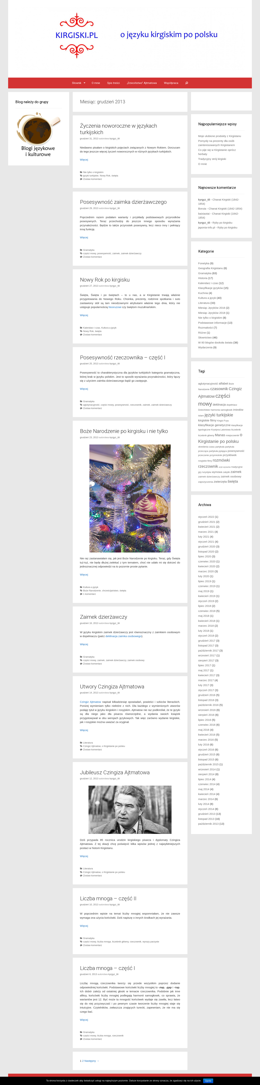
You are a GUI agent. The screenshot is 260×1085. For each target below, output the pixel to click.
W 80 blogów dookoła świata (215, 342)
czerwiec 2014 (207, 784)
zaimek (116, 253)
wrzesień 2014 (207, 769)
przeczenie (203, 455)
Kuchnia (203, 293)
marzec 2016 (206, 739)
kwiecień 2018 (206, 620)
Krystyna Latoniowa (221, 429)
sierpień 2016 (206, 714)
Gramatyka (88, 250)
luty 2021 (203, 536)
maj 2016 (203, 729)
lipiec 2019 (204, 581)
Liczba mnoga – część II (108, 898)
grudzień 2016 (206, 695)
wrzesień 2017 (207, 655)
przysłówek (230, 455)
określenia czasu (206, 447)
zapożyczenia (205, 481)
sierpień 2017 (206, 660)
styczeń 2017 (206, 690)
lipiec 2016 (204, 719)
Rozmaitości (205, 327)
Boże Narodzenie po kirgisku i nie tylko (124, 431)
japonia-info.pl (206, 227)
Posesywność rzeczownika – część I (122, 357)
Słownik (76, 83)
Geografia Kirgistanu (210, 268)
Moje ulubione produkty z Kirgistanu (219, 136)
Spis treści (113, 83)
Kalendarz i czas (91, 327)
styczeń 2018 (206, 635)
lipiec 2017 (204, 665)
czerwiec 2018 (207, 610)
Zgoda (208, 1081)
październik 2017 (208, 650)
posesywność (104, 253)
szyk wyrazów (225, 467)
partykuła (219, 447)
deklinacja (219, 404)
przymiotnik (216, 455)
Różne (202, 332)
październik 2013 (208, 823)
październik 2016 (208, 704)
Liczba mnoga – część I (107, 968)
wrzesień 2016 (207, 709)
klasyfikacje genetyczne (214, 425)
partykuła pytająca (218, 451)
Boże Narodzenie (92, 590)
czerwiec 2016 (207, 724)
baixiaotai (204, 213)
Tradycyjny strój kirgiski (212, 158)
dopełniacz (232, 405)
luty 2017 (203, 685)
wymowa (217, 472)
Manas (220, 435)
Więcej (84, 159)
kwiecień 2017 (206, 675)
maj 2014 (203, 789)
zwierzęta (220, 481)
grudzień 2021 (206, 521)
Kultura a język (108, 327)
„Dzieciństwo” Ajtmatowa (142, 83)
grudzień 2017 (206, 640)
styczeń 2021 (206, 541)
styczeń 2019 (206, 601)
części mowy (89, 253)
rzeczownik (135, 404)
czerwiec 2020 (207, 561)
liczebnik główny (120, 941)
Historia (202, 278)
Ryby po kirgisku (222, 222)
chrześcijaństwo (110, 590)
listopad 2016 (206, 700)
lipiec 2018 (204, 605)
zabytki (226, 472)
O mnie (96, 83)
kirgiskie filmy (207, 420)
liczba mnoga (104, 941)
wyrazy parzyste (151, 941)
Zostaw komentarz (92, 179)
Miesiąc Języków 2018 (211, 312)
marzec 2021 (206, 531)
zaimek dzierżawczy (131, 253)
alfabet (223, 383)
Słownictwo (205, 337)
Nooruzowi (115, 307)
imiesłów (238, 409)
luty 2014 (203, 803)
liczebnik (236, 429)
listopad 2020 (206, 551)
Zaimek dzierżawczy (103, 617)
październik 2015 (208, 764)
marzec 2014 (206, 799)
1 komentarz (89, 594)
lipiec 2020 (204, 556)
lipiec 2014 (204, 779)
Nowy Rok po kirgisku (105, 280)
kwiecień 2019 (206, 595)
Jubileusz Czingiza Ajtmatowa (115, 772)
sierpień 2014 (206, 774)
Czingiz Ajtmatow (90, 701)
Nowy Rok (105, 175)
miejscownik (232, 435)
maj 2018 (203, 615)
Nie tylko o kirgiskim (93, 172)
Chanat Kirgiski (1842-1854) (225, 208)
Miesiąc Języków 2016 (211, 307)
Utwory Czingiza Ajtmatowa (112, 686)
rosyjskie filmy (205, 461)
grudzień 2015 (206, 754)
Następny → (91, 1060)
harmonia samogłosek (221, 410)
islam (201, 415)
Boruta (202, 208)
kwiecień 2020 (206, 566)
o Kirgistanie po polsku (113, 746)
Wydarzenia (205, 347)
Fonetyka (203, 263)
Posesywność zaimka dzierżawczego (123, 202)
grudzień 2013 (206, 813)
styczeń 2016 (206, 749)
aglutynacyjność (91, 404)
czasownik (219, 389)
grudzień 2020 (206, 546)
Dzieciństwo (204, 410)
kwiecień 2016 (206, 734)
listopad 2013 (206, 818)
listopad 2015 (206, 759)
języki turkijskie (91, 175)
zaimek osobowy (135, 660)
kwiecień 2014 (206, 794)
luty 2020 (203, 576)
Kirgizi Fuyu (223, 420)
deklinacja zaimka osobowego (123, 636)
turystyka (206, 472)
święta (115, 175)
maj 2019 (203, 591)
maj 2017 (203, 670)
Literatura (88, 742)
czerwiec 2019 (207, 586)
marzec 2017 (206, 680)
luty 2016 (203, 744)
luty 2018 (203, 630)
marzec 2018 (206, 625)
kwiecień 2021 (206, 526)
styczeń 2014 (206, 808)
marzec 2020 (206, 571)
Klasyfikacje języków (210, 287)
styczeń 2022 (206, 516)
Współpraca (171, 83)
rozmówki (221, 460)
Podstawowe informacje (212, 322)
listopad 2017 (206, 645)
